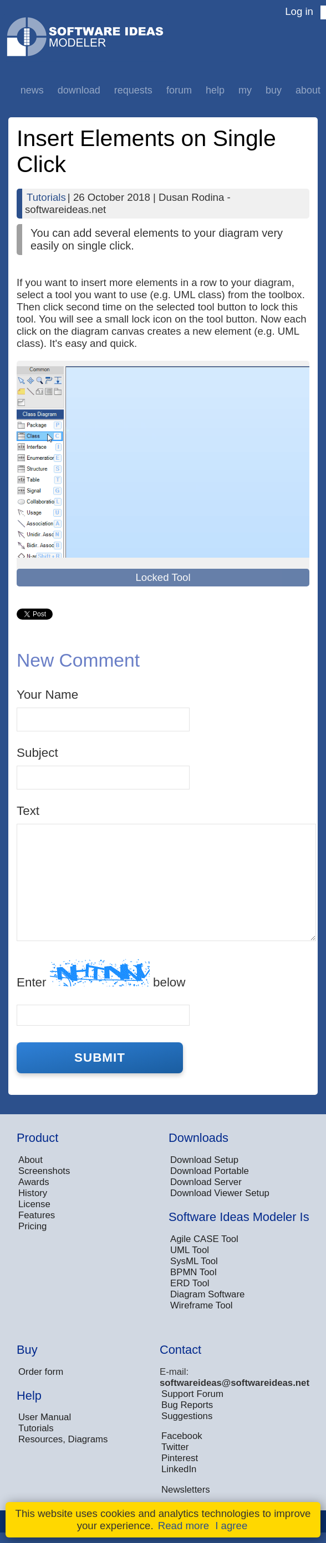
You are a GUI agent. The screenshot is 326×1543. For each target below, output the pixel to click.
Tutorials (46, 197)
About (308, 90)
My (245, 90)
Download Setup (204, 1160)
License (34, 1204)
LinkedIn (178, 1469)
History (32, 1193)
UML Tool (189, 1250)
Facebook (181, 1436)
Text (28, 811)
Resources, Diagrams (63, 1439)
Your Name (47, 695)
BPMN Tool (193, 1272)
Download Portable (209, 1171)
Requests (133, 90)
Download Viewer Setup (219, 1193)
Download (79, 90)
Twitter (175, 1447)
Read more (183, 1525)
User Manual (44, 1417)
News (32, 90)
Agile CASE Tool (204, 1239)
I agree (231, 1525)
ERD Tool (190, 1283)
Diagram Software (207, 1294)
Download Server (206, 1182)
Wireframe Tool (201, 1305)
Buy (274, 90)
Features (36, 1215)
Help (215, 90)
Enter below (101, 974)
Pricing (32, 1226)
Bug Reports (187, 1405)
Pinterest (179, 1458)
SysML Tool (194, 1261)
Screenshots (44, 1171)
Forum (179, 90)
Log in (299, 11)
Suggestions (186, 1416)
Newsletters (185, 1489)
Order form (40, 1372)
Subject (37, 753)
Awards (33, 1182)
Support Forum (192, 1394)
